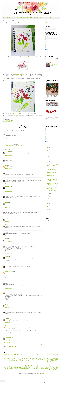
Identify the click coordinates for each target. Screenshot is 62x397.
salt (36, 366)
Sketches (8, 17)
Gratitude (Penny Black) (7, 121)
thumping (37, 368)
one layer (20, 365)
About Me (49, 17)
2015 (48, 209)
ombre (16, 365)
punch (15, 366)
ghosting (47, 361)
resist (20, 366)
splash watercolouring (12, 367)
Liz (5, 218)
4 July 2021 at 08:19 (8, 168)
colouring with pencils (39, 358)
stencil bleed (43, 367)
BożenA (6, 202)
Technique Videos (15, 17)
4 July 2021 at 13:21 (8, 207)
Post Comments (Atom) (12, 346)
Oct (48, 158)
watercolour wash (43, 369)
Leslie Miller (7, 310)
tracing (50, 368)
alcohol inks (21, 357)
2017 (48, 206)
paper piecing (28, 365)
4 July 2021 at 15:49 (8, 228)
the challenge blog (15, 115)
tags (30, 368)
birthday (7, 145)
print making (11, 366)
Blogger (42, 373)
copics (45, 358)
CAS (8, 354)
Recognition (36, 17)
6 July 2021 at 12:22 (8, 322)
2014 (48, 211)
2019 (48, 203)
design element (6, 359)
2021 (48, 153)
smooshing (55, 366)
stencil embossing (48, 367)
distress (20, 359)
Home (23, 344)
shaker (43, 366)
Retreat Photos (43, 17)
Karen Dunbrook (8, 282)
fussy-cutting (23, 361)
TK (5, 232)
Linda (6, 171)
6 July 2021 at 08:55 (8, 307)
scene (38, 366)
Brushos (5, 354)
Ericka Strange (8, 337)
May (48, 193)
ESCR (29, 354)
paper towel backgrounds (47, 365)
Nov (48, 156)
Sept (49, 159)
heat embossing (30, 362)
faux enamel (37, 360)
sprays (37, 367)
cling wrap (23, 358)
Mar (48, 196)
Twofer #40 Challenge (51, 169)
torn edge (46, 368)
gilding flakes (51, 361)
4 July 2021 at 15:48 (8, 221)
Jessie (4, 17)
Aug (48, 161)
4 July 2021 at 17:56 (8, 235)
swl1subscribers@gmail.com (51, 53)
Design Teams (30, 17)
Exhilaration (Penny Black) (19, 74)
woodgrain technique (7, 371)
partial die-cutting (55, 365)
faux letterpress (41, 360)
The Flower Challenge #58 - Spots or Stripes (11, 139)
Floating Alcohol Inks (44, 354)
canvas (8, 358)
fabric (27, 360)
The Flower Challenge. (28, 56)
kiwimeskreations (9, 271)
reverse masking (24, 366)
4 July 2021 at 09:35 (8, 191)
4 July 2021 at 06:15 (8, 155)
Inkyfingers (7, 291)
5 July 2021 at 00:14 (8, 241)
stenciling (6, 368)
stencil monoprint (55, 367)
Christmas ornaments (24, 354)
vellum (52, 368)
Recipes (47, 22)
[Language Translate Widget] (50, 29)
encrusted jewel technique (21, 360)
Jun (48, 192)
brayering (5, 358)
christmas (13, 358)
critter (52, 358)
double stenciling (33, 359)
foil (15, 361)
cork (49, 358)
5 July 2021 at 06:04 (8, 253)
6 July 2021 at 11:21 (8, 314)
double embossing (27, 359)
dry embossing (39, 359)
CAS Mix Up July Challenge (52, 190)
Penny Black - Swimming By (52, 164)
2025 (48, 147)
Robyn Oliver (7, 211)
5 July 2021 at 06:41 (8, 261)
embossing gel (55, 359)
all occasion (27, 357)
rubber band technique (31, 366)
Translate (53, 30)
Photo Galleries (23, 17)
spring (39, 367)
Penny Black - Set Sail (51, 172)
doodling (23, 359)
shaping (51, 366)
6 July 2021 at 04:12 (8, 288)
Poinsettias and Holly (51, 165)
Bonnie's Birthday (50, 175)
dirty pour (17, 359)
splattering (15, 145)
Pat (6, 318)
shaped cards (47, 366)
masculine (35, 364)
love (18, 364)
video (55, 368)
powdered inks (6, 366)
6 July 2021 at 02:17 (8, 278)
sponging (29, 367)
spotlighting (33, 367)
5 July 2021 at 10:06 (8, 268)
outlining (23, 365)
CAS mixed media (15, 354)
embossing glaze (6, 360)
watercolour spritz (36, 369)
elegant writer (45, 359)
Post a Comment (7, 342)
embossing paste (13, 360)
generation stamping (36, 361)
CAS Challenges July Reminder (51, 177)
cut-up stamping (55, 358)
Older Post (41, 344)
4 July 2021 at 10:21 (8, 199)
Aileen (6, 325)
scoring (41, 366)
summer (23, 368)
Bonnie (6, 224)
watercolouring (19, 145)
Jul (48, 162)
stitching (20, 368)
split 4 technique (24, 367)
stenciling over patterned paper (13, 368)
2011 (47, 215)
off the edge (12, 365)
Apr (48, 195)
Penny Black (11, 145)
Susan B (6, 195)
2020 (48, 201)
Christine (7, 265)
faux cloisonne (32, 360)
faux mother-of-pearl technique (51, 360)
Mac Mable (7, 151)
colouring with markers (31, 358)
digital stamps (12, 359)
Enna (6, 238)
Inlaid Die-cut (50, 354)
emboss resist (50, 359)
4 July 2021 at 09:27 (8, 183)
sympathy (27, 368)
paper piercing (35, 365)
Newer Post (5, 344)
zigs (11, 371)
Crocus (48, 181)
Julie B (6, 159)
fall (29, 360)
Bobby (6, 304)
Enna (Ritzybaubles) (16, 113)
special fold (6, 367)
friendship (18, 361)
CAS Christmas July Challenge (52, 187)
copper (47, 358)
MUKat (6, 165)
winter (57, 369)
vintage (57, 368)
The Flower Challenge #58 (52, 185)
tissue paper (42, 368)
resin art (17, 366)
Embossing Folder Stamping (35, 354)
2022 (48, 152)
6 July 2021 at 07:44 (8, 301)
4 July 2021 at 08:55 (8, 175)
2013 (48, 212)
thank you (33, 368)
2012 (48, 214)
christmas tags (19, 358)
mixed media (46, 364)
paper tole (40, 365)
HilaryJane (7, 179)
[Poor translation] (3, 381)
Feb (48, 198)
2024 (48, 149)
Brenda (6, 256)
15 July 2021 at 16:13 (8, 340)
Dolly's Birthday (50, 188)
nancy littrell (7, 186)
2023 (48, 150)
